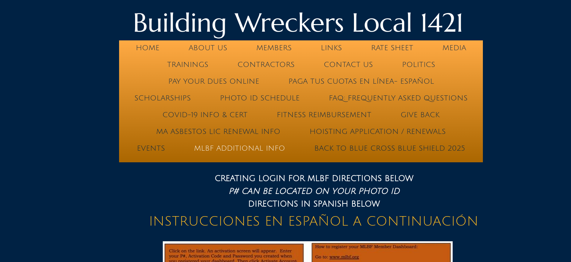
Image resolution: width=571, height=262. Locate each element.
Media (454, 48)
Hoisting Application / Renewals (378, 132)
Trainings (187, 65)
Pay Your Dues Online (213, 82)
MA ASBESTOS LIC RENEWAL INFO (218, 132)
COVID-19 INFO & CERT (205, 115)
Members (274, 48)
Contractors (266, 65)
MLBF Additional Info (239, 148)
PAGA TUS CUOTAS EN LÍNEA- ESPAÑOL (361, 82)
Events (151, 148)
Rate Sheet (392, 48)
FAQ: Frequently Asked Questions (398, 98)
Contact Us (348, 65)
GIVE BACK (420, 115)
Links (331, 48)
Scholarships (162, 98)
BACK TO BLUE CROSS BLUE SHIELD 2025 (389, 148)
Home (148, 48)
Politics (418, 65)
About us (208, 48)
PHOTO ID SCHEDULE (260, 98)
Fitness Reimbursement (324, 115)
